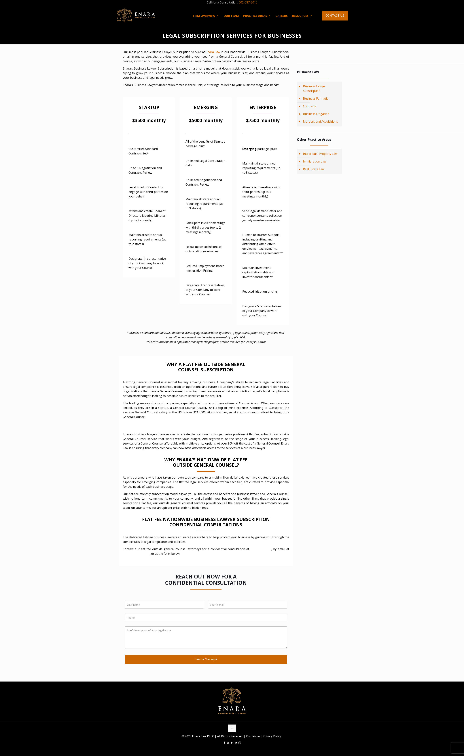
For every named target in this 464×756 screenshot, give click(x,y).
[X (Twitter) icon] (228, 742)
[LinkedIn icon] (235, 742)
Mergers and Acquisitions (320, 122)
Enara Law (213, 52)
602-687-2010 (248, 2)
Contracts (309, 106)
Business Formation (316, 98)
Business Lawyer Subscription (314, 88)
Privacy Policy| (272, 736)
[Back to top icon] (232, 728)
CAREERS (281, 16)
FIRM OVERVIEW (206, 16)
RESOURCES (302, 16)
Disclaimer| (254, 736)
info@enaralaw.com (136, 554)
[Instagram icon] (239, 742)
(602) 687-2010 (261, 549)
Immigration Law (314, 161)
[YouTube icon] (232, 742)
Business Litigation (316, 114)
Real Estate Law (313, 169)
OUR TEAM (231, 16)
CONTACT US (334, 16)
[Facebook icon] (224, 742)
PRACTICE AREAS (257, 16)
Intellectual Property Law (320, 154)
